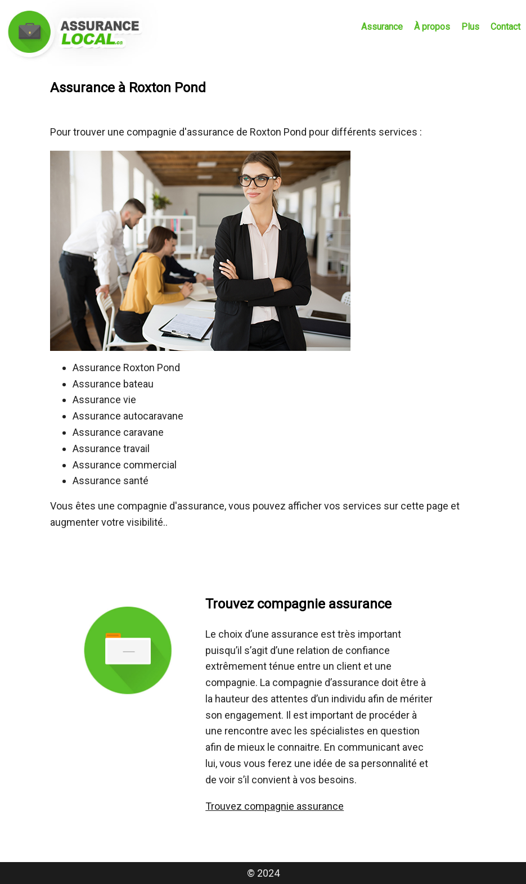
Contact (505, 26)
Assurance (382, 26)
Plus (470, 26)
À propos (432, 26)
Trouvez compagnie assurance (274, 806)
